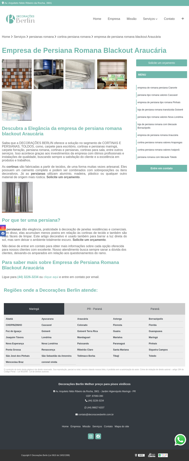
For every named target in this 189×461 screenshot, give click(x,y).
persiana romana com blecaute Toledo (157, 157)
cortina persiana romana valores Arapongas (160, 142)
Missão (132, 18)
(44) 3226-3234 (28, 277)
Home (97, 18)
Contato (169, 18)
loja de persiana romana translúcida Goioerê (160, 109)
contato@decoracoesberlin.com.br (94, 414)
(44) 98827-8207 (94, 407)
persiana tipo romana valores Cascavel (157, 95)
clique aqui (51, 277)
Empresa (114, 18)
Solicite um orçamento (161, 62)
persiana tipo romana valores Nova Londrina (160, 117)
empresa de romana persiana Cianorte (157, 87)
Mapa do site (122, 426)
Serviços (149, 18)
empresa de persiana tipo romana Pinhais (159, 102)
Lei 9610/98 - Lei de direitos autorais (33, 372)
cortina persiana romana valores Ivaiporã (158, 149)
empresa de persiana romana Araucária (158, 135)
